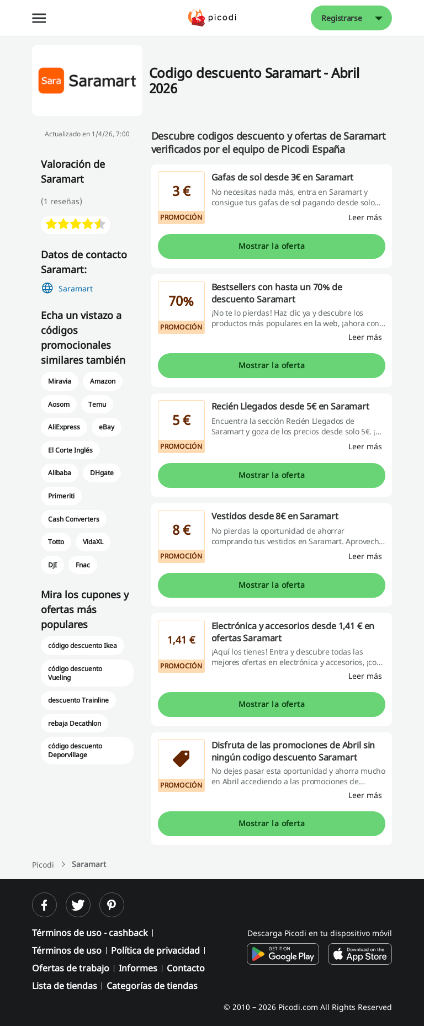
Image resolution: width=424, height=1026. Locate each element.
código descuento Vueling (75, 673)
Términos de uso (67, 950)
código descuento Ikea (83, 645)
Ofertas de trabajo (70, 968)
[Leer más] (365, 217)
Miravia (59, 381)
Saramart (76, 288)
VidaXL (93, 541)
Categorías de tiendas (152, 986)
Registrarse (341, 18)
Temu (97, 404)
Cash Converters (73, 519)
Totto (56, 541)
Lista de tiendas (64, 986)
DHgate (102, 472)
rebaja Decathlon (74, 723)
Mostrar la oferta (272, 246)
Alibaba (59, 472)
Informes (138, 968)
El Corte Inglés (70, 450)
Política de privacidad (155, 950)
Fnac (83, 565)
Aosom (59, 404)
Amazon (102, 381)
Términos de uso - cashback (90, 933)
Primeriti (61, 496)
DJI (52, 565)
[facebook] (44, 904)
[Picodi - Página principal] (212, 17)
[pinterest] (111, 904)
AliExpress (64, 427)
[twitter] (78, 904)
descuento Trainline (78, 700)
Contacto (186, 968)
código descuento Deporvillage (75, 750)
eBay (106, 427)
